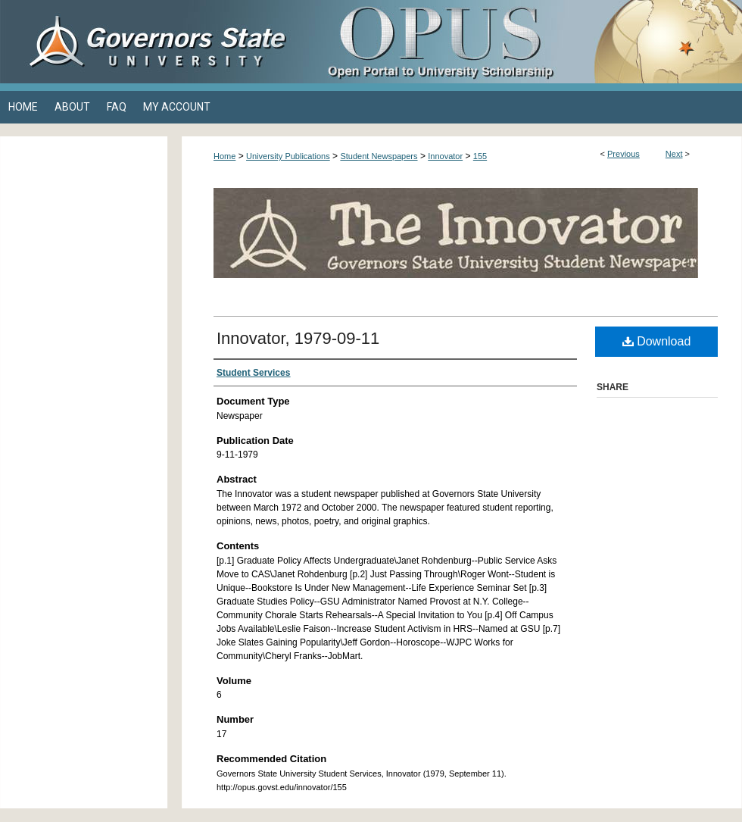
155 (480, 156)
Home (224, 156)
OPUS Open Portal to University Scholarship (522, 41)
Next (674, 153)
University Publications (288, 156)
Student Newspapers (378, 156)
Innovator (445, 156)
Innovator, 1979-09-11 (298, 338)
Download (656, 341)
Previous (623, 153)
